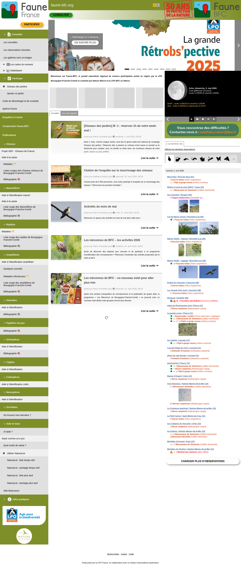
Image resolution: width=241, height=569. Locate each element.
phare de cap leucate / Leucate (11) (183, 356)
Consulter (61, 15)
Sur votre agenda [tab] (69, 113)
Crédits (131, 554)
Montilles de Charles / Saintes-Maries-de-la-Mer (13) (190, 449)
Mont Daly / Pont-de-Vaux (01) (180, 177)
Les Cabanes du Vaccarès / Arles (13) (184, 424)
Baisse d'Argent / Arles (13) (179, 376)
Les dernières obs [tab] (174, 144)
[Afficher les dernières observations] (180, 149)
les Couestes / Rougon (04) (179, 195)
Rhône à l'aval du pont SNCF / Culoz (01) (185, 187)
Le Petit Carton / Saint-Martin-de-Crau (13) (186, 416)
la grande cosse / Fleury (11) (180, 313)
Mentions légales (113, 554)
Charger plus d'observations (202, 461)
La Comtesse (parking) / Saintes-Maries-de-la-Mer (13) (191, 408)
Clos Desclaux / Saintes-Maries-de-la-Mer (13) (187, 384)
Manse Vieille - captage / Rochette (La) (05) (186, 261)
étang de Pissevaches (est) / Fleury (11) (185, 306)
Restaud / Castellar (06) (177, 298)
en (158, 5)
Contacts (124, 554)
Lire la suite (149, 158)
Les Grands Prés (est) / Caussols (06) (184, 290)
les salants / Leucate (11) (178, 340)
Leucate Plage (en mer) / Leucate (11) (184, 348)
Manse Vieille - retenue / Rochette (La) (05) (186, 239)
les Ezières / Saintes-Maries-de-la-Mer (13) (186, 431)
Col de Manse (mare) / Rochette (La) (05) (185, 217)
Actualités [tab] (55, 113)
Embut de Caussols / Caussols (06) (183, 283)
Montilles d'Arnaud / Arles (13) (181, 441)
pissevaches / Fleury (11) (178, 363)
